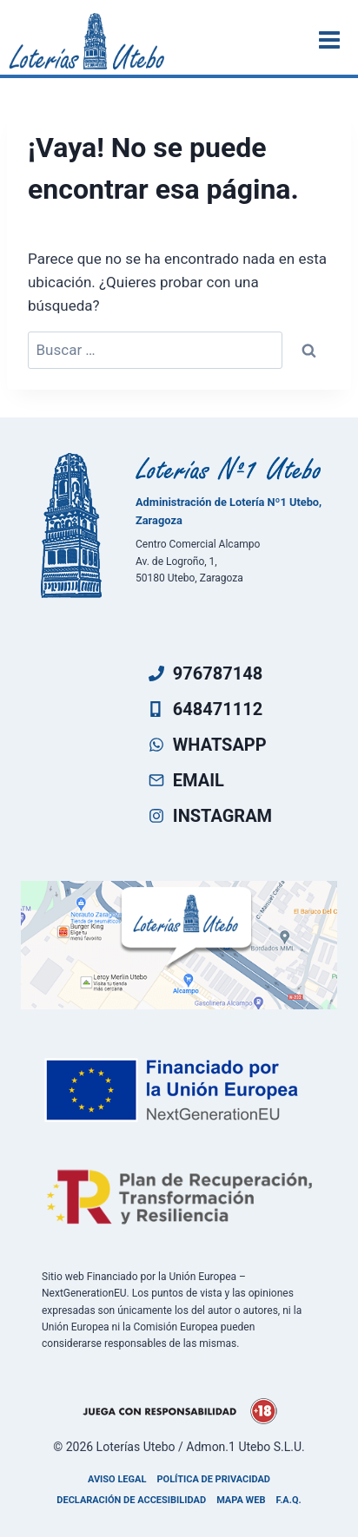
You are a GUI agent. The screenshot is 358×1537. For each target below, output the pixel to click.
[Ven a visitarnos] (179, 945)
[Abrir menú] (332, 39)
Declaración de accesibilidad (131, 1500)
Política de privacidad (213, 1479)
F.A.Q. (289, 1500)
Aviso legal (117, 1479)
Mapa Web (240, 1500)
